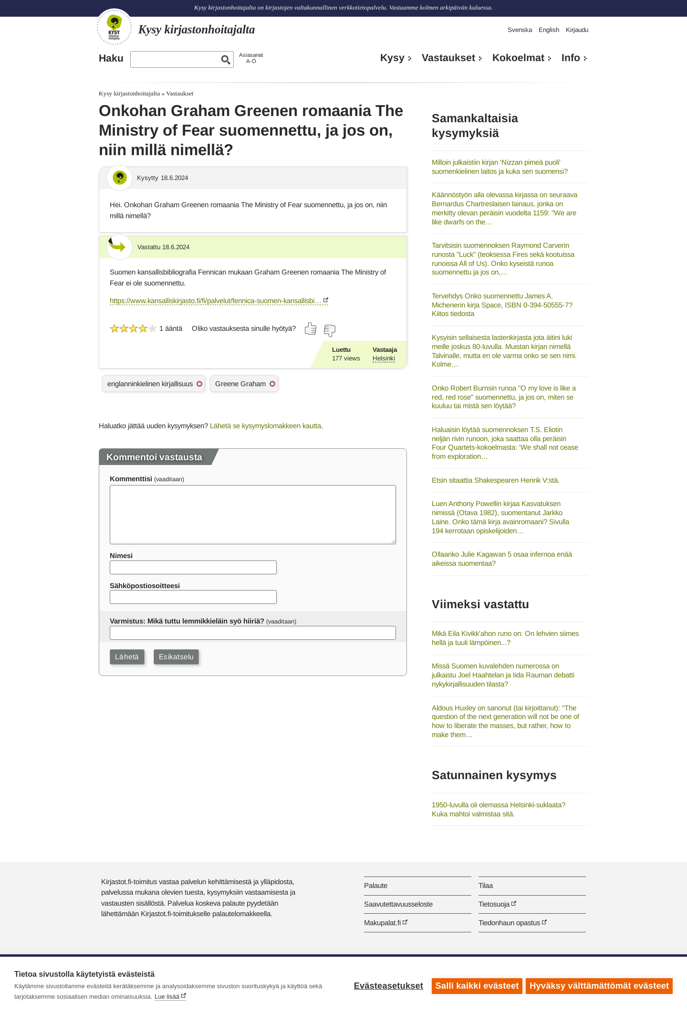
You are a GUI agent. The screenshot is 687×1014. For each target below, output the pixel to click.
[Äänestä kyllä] (311, 328)
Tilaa (486, 885)
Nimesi (121, 555)
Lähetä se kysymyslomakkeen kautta (265, 426)
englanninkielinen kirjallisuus (150, 384)
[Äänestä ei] (329, 331)
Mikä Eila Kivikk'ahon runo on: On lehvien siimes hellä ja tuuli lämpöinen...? (505, 637)
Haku (111, 58)
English (549, 29)
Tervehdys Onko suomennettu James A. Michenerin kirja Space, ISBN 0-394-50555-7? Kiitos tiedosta (502, 304)
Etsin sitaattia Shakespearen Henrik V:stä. (496, 480)
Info (571, 57)
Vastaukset (448, 57)
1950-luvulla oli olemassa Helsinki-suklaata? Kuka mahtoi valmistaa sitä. (498, 809)
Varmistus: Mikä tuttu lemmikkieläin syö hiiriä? (187, 621)
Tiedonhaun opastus (509, 923)
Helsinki (384, 358)
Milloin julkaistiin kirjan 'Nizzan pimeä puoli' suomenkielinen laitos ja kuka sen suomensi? (500, 166)
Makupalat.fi (382, 923)
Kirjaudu (577, 29)
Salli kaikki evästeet (476, 985)
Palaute (375, 885)
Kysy (392, 57)
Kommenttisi (131, 479)
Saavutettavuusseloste (398, 904)
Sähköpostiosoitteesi (145, 585)
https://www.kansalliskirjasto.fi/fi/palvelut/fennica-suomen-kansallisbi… (216, 300)
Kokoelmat (518, 57)
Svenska (520, 29)
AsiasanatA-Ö (251, 58)
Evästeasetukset (387, 985)
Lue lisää (167, 996)
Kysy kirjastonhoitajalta (129, 93)
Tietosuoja (494, 904)
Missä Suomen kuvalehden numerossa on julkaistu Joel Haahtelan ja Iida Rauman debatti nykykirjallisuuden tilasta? (503, 674)
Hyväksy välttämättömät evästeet (599, 985)
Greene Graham (240, 384)
